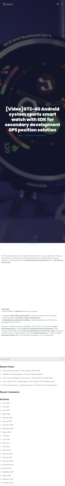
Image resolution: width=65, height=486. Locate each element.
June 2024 (6, 439)
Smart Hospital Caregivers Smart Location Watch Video (21, 371)
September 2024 (8, 428)
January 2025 (7, 421)
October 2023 (7, 468)
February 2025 (7, 418)
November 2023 (7, 465)
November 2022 (7, 483)
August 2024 (6, 432)
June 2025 (6, 403)
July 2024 (5, 436)
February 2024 (7, 454)
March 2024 (6, 450)
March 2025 (6, 414)
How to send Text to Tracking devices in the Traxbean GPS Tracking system (28, 381)
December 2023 (7, 461)
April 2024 (6, 446)
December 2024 (7, 425)
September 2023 (8, 472)
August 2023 (6, 475)
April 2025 (5, 410)
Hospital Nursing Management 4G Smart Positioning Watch (22, 374)
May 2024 (5, 443)
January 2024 (7, 457)
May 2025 (5, 407)
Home (20, 135)
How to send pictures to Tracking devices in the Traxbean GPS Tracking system (29, 385)
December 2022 (7, 479)
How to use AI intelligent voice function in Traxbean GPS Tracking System (27, 378)
